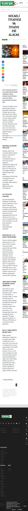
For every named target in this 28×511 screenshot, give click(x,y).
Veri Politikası (3, 432)
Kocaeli (2, 454)
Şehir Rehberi (2, 492)
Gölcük (21, 2)
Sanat (2, 463)
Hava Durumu (2, 469)
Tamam (19, 509)
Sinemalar (3, 486)
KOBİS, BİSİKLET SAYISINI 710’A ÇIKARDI (25, 105)
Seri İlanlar (2, 489)
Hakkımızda (3, 428)
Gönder (16, 385)
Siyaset (2, 458)
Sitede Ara (9, 469)
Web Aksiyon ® (24, 506)
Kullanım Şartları (16, 428)
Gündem (8, 9)
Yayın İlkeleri (3, 430)
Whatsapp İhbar (16, 430)
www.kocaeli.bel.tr (17, 136)
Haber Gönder (16, 432)
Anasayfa (3, 9)
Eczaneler (3, 478)
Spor (2, 461)
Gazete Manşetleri (3, 495)
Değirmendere (4, 452)
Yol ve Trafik (2, 472)
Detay (14, 509)
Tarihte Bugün (2, 484)
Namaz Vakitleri (2, 475)
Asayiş (2, 460)
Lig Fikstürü (2, 480)
